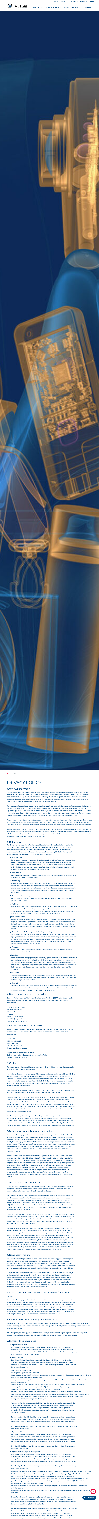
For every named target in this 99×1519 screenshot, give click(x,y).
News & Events (72, 8)
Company (88, 8)
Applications (53, 8)
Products (38, 8)
